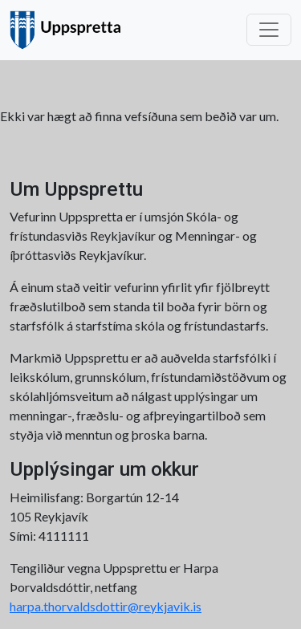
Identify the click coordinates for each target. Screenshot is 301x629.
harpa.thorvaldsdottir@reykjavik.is (105, 606)
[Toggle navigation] (268, 30)
